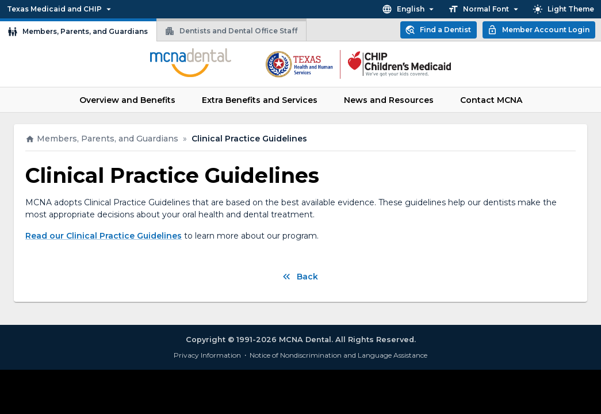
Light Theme (563, 9)
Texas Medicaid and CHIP (60, 9)
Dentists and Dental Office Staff (230, 31)
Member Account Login (538, 30)
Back (299, 276)
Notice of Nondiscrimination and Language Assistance (338, 355)
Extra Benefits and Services (259, 100)
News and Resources (389, 100)
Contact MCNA (491, 100)
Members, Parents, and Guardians (77, 31)
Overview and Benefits (127, 100)
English (409, 9)
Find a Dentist (438, 30)
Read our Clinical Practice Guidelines (103, 236)
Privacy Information (207, 355)
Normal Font (484, 9)
